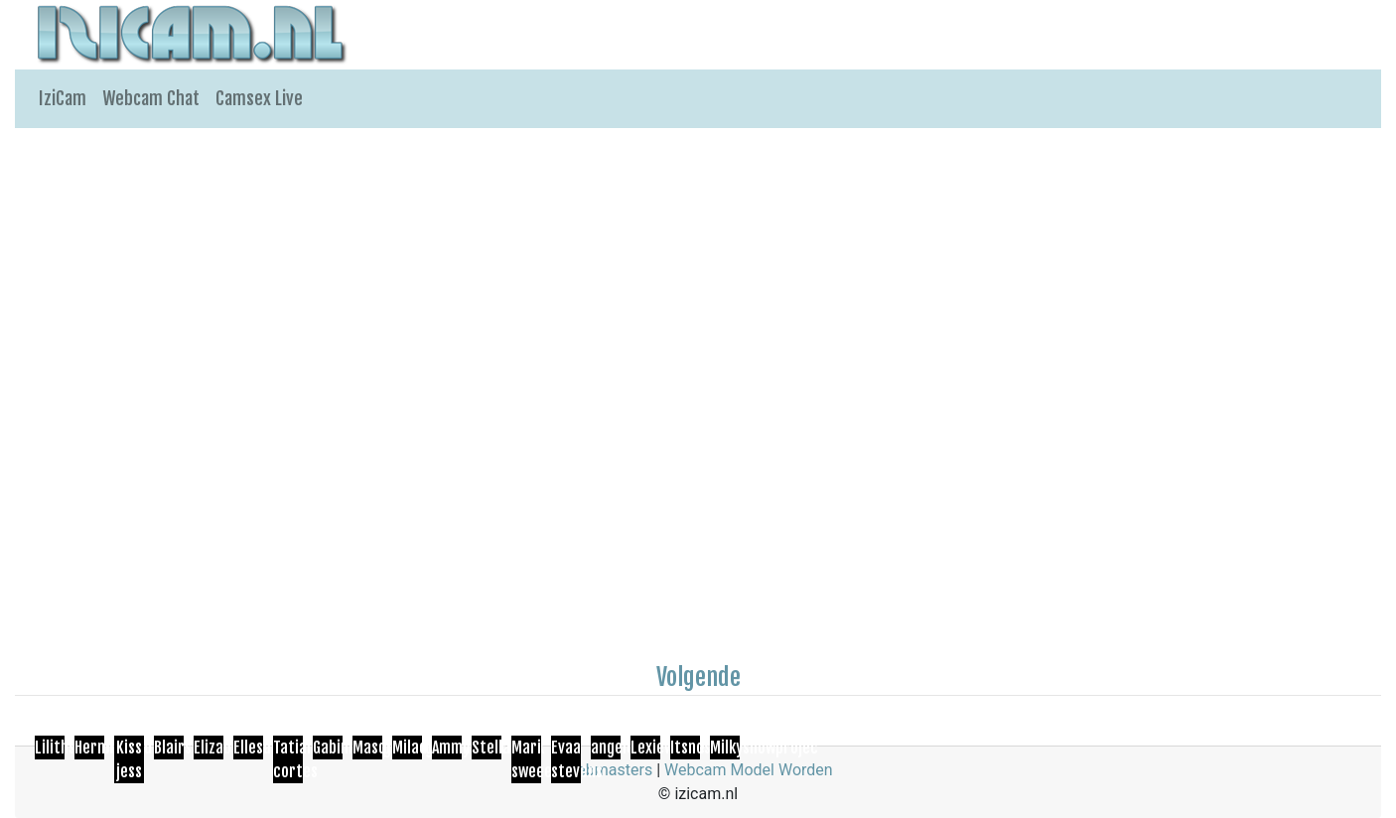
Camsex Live (259, 98)
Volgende (698, 677)
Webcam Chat (151, 98)
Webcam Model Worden (748, 769)
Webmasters (607, 769)
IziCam (62, 98)
